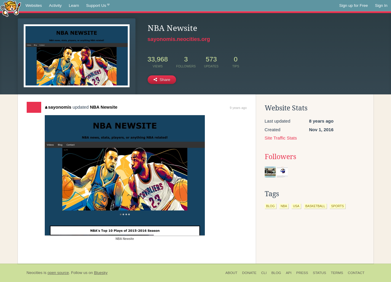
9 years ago (238, 108)
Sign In (381, 5)
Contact (356, 273)
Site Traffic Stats (281, 137)
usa (296, 206)
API (288, 273)
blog (270, 206)
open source (58, 272)
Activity (55, 5)
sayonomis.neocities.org (179, 39)
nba (284, 206)
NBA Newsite (103, 107)
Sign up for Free (353, 5)
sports (337, 206)
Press (302, 273)
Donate (249, 273)
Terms (337, 273)
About (231, 273)
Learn (74, 5)
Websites (33, 5)
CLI (263, 273)
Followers (280, 157)
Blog (276, 273)
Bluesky (101, 272)
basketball (315, 206)
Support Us (98, 5)
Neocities (35, 272)
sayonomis (58, 107)
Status (319, 273)
